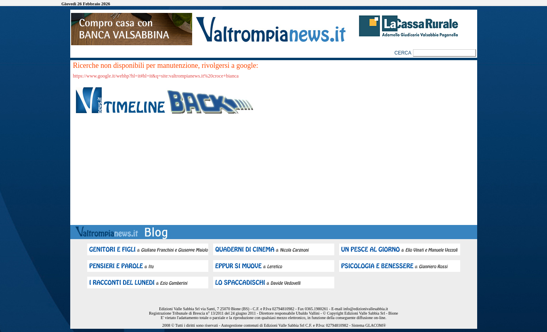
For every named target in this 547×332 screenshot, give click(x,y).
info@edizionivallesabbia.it (365, 309)
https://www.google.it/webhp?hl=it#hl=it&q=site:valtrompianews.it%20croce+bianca (156, 76)
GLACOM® (375, 325)
